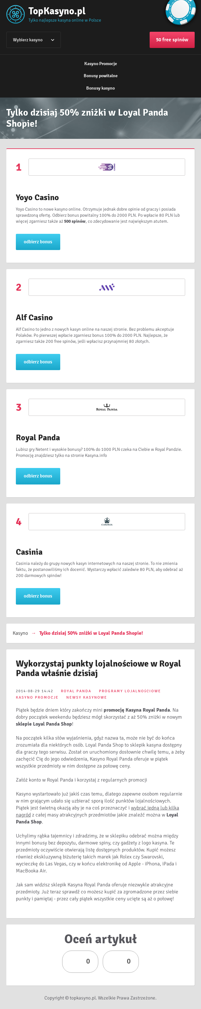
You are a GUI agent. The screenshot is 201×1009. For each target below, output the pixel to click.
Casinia (29, 552)
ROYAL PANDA (76, 691)
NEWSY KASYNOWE (86, 697)
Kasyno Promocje (100, 63)
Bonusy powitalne (101, 75)
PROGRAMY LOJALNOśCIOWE (130, 691)
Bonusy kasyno (100, 88)
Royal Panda (38, 438)
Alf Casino (34, 318)
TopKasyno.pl (57, 11)
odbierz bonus (38, 242)
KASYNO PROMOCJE (37, 697)
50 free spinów (172, 40)
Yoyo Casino (37, 198)
